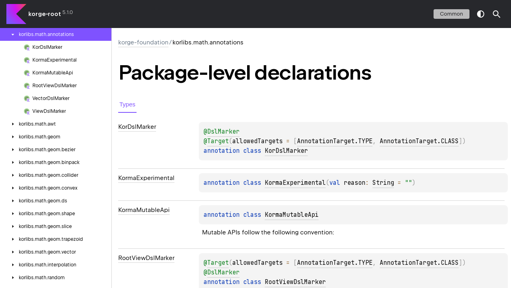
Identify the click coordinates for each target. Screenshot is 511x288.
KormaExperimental (295, 183)
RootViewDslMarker (295, 282)
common (451, 14)
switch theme (481, 14)
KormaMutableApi (292, 215)
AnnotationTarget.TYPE (334, 141)
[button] (497, 14)
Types (127, 104)
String (383, 183)
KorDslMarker (286, 151)
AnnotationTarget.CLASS (419, 141)
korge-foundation (143, 42)
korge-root (44, 14)
